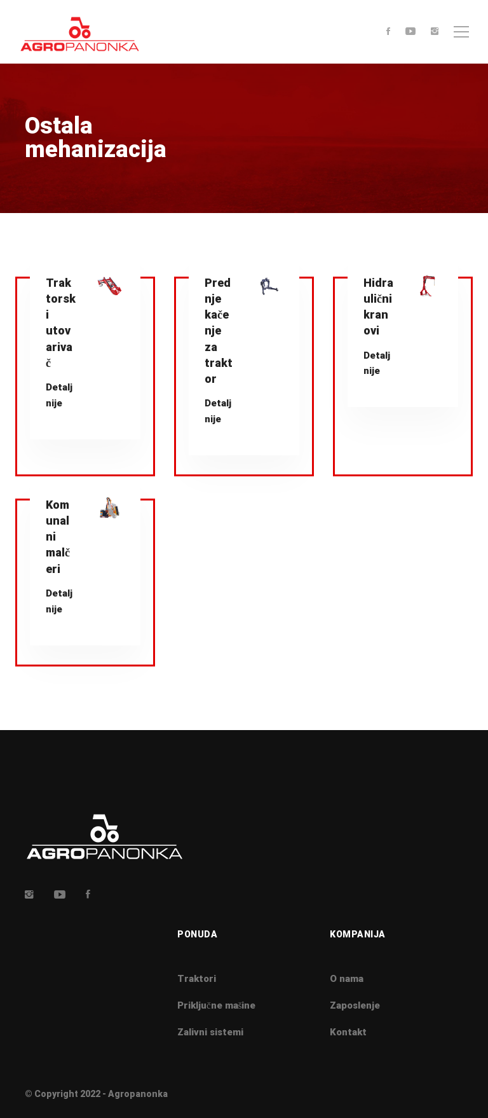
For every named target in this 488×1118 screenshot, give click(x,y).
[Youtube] (410, 32)
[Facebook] (388, 32)
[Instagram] (434, 32)
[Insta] (29, 894)
